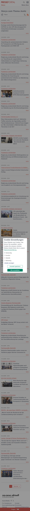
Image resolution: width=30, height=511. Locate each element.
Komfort (8, 255)
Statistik (8, 258)
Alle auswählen (15, 270)
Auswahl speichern (15, 266)
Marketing (8, 260)
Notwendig (9, 253)
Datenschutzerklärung (10, 250)
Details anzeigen (9, 263)
